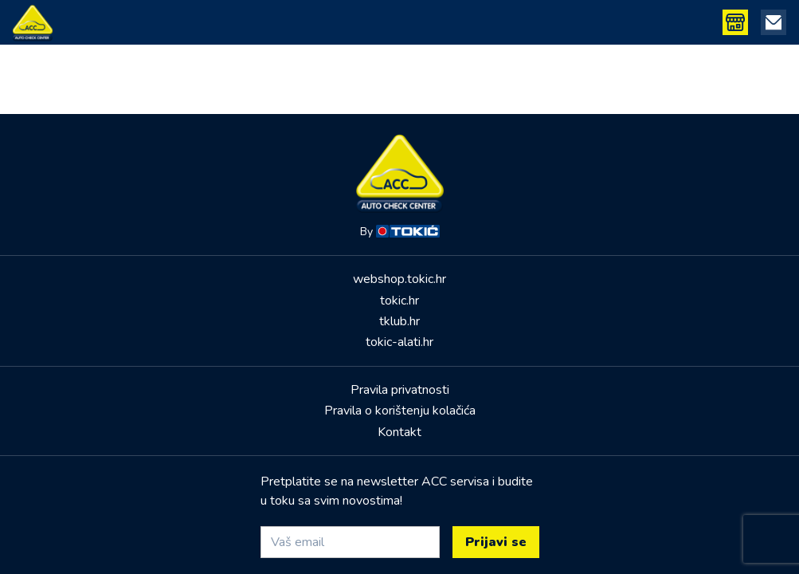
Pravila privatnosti (400, 390)
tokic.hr (399, 300)
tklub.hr (399, 321)
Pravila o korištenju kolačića (400, 410)
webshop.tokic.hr (399, 279)
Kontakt (399, 432)
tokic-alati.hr (399, 342)
